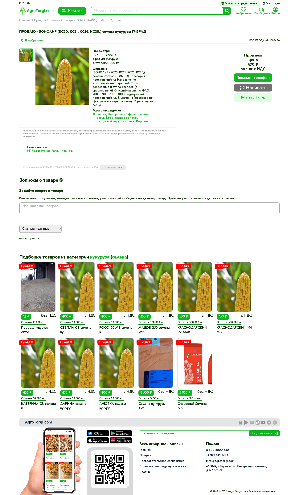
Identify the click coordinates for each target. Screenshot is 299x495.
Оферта (145, 455)
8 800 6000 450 (217, 450)
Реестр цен (271, 3)
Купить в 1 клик (253, 97)
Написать (253, 87)
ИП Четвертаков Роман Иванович (51, 151)
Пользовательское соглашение (161, 461)
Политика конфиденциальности (162, 466)
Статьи (144, 472)
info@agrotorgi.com (220, 461)
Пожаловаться (113, 167)
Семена (54, 20)
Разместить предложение (239, 3)
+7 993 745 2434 (217, 455)
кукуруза (99, 257)
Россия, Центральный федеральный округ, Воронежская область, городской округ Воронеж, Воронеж (122, 118)
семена (119, 257)
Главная (25, 20)
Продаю (40, 20)
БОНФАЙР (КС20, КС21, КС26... (101, 20)
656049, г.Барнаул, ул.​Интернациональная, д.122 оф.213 (236, 468)
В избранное (32, 40)
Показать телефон (253, 78)
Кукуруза (70, 20)
